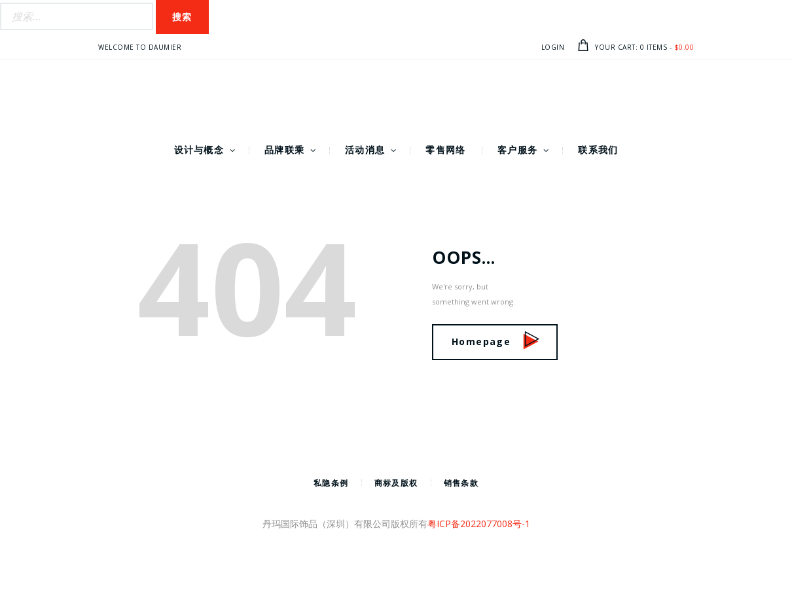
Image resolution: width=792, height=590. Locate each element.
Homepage (495, 341)
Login (553, 47)
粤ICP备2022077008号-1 (478, 523)
